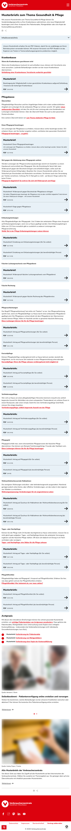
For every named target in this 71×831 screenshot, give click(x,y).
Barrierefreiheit (38, 823)
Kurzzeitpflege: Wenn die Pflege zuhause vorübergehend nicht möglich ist (30, 362)
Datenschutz (13, 823)
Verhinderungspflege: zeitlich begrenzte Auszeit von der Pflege (26, 407)
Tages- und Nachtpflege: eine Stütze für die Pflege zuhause (24, 542)
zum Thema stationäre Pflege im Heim (40, 118)
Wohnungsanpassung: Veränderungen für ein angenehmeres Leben (28, 492)
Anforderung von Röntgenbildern (29, 638)
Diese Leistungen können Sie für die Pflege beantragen (23, 321)
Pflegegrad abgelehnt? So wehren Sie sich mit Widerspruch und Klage (28, 181)
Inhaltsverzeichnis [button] (10, 37)
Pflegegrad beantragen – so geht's (15, 133)
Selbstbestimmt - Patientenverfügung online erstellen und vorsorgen (35, 696)
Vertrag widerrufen (54, 823)
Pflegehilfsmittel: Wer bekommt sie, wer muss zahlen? (22, 583)
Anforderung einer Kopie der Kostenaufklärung (34, 641)
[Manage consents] (66, 826)
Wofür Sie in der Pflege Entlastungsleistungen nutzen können (25, 231)
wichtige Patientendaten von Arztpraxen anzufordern (32, 622)
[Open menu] (4, 827)
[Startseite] (15, 5)
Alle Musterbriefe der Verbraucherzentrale (22, 770)
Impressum (25, 823)
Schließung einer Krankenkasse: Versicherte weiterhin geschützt (26, 72)
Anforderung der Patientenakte (28, 634)
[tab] (34, 713)
